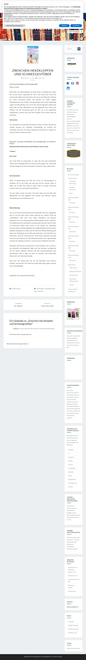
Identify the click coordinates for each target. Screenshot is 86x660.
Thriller (71, 285)
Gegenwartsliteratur (75, 271)
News (70, 193)
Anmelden (71, 621)
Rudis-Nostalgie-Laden (73, 537)
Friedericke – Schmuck (73, 540)
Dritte (39, 10)
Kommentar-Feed (73, 629)
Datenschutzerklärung (73, 648)
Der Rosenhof (72, 591)
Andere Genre (73, 268)
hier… (70, 519)
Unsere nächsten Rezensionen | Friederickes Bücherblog (36, 329)
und (35, 291)
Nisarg (60, 656)
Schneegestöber (50, 289)
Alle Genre (72, 203)
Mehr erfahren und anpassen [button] (15, 25)
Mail (68, 347)
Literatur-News (72, 178)
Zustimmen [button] (76, 25)
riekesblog (40, 78)
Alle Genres (72, 231)
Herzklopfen (40, 289)
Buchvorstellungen (73, 174)
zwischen (41, 291)
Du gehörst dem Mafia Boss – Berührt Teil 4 (72, 570)
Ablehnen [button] (64, 25)
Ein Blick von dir (72, 575)
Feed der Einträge (73, 625)
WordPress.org (72, 633)
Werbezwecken (8, 13)
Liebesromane (16, 289)
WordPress (47, 656)
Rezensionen (72, 265)
